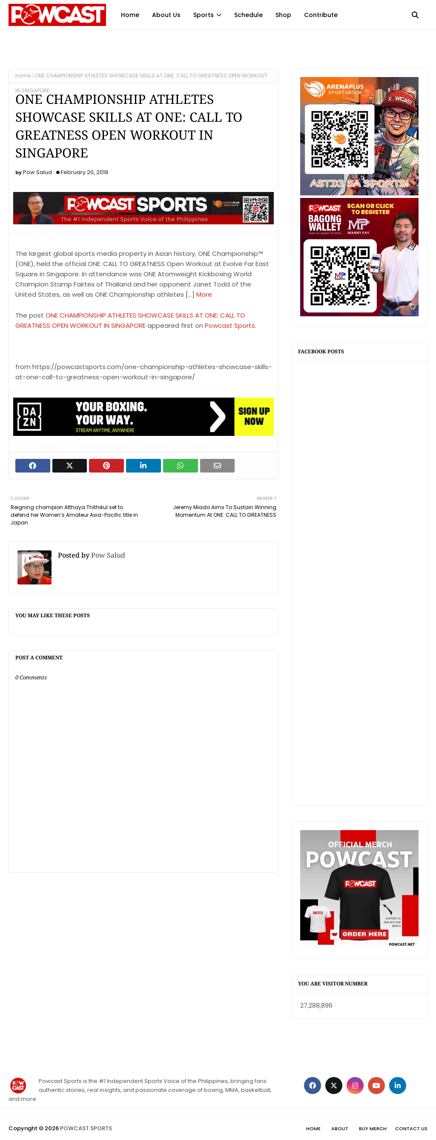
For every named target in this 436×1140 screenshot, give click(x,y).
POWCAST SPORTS (86, 1128)
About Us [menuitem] (166, 15)
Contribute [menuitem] (321, 15)
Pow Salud (37, 172)
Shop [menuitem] (283, 15)
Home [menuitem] (130, 15)
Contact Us (411, 1128)
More (204, 294)
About (339, 1128)
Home (23, 75)
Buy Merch (373, 1128)
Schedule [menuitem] (248, 15)
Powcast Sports (230, 325)
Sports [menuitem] (203, 15)
